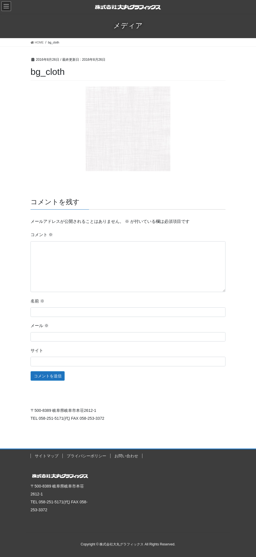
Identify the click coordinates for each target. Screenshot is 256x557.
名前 (37, 301)
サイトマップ (46, 456)
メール (40, 325)
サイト (37, 350)
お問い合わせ (126, 456)
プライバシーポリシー (86, 456)
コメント (42, 234)
